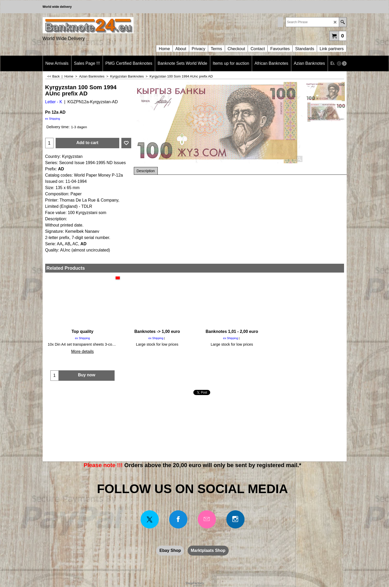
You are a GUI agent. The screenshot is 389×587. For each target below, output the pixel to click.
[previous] (339, 63)
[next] (344, 63)
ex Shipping (52, 118)
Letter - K (53, 102)
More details (82, 351)
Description (146, 171)
